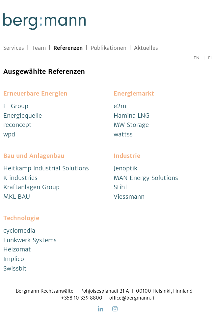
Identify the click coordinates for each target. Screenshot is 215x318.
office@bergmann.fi (131, 298)
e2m (120, 106)
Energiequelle (22, 115)
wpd (9, 134)
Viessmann (129, 196)
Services (13, 47)
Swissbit (15, 268)
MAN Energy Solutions (146, 178)
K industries (20, 178)
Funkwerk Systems (30, 240)
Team (39, 47)
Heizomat (17, 249)
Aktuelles (146, 47)
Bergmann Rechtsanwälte (44, 291)
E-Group (15, 106)
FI (210, 58)
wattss (123, 134)
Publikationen (108, 47)
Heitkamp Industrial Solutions (46, 168)
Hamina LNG (131, 115)
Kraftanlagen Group (31, 187)
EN (197, 58)
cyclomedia (19, 230)
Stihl (120, 187)
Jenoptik (125, 168)
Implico (13, 259)
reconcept (17, 125)
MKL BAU (16, 196)
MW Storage (131, 125)
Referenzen (68, 47)
